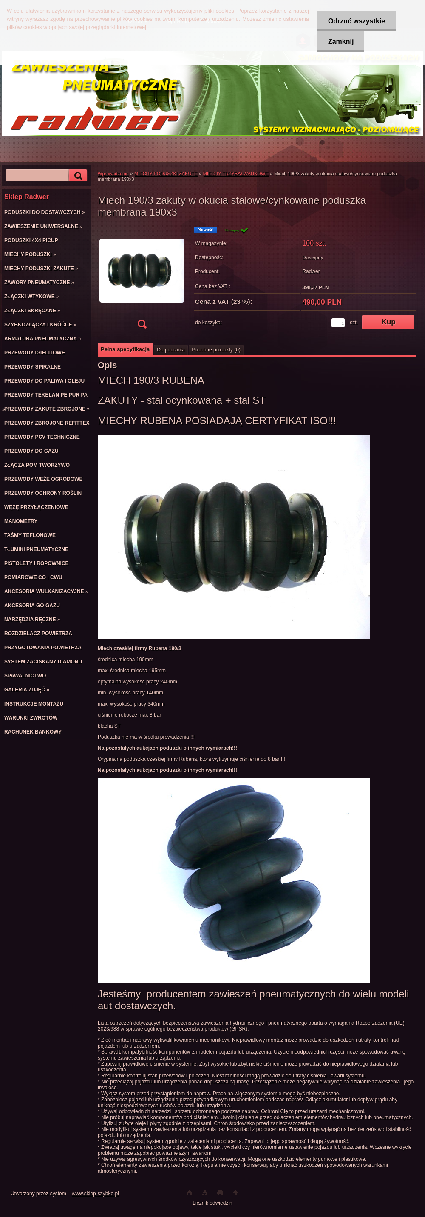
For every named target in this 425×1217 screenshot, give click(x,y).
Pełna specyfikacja (125, 349)
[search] (77, 175)
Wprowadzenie (113, 173)
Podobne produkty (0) (216, 350)
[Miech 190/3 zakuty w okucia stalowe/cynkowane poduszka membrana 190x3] (142, 280)
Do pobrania (170, 350)
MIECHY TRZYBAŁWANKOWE (236, 173)
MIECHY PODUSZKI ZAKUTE (165, 173)
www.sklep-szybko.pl (95, 1194)
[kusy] (338, 322)
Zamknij (341, 41)
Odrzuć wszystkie (356, 21)
